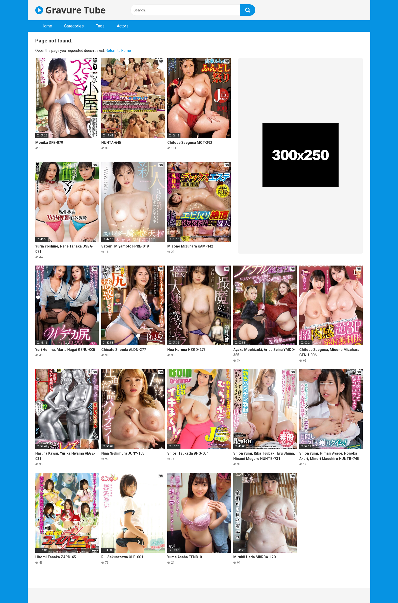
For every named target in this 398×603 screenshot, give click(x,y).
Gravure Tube (70, 10)
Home (46, 26)
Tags (100, 26)
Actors (122, 26)
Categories (74, 26)
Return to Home (118, 51)
